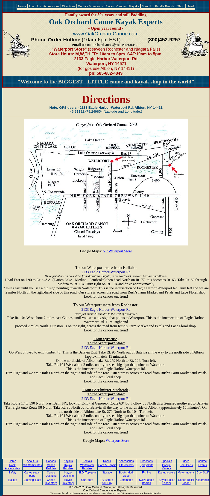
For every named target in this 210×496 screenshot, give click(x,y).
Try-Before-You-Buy (107, 481)
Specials (166, 461)
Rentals (87, 461)
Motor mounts (186, 472)
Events (202, 465)
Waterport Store (117, 440)
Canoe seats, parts (32, 474)
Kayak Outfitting (68, 474)
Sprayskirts (146, 465)
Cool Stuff (203, 472)
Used (190, 6)
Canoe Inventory (51, 481)
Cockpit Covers (166, 467)
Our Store (87, 480)
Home (22, 6)
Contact (202, 461)
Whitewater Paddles (87, 467)
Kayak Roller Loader (167, 481)
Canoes (122, 6)
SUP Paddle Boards (146, 481)
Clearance (202, 480)
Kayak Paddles (68, 467)
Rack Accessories (12, 467)
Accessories (51, 6)
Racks (109, 6)
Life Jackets (126, 465)
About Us (35, 6)
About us (32, 461)
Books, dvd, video (126, 474)
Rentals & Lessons (90, 6)
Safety (12, 472)
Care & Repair (107, 465)
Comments (126, 480)
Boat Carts (186, 465)
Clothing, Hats (32, 480)
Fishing (146, 472)
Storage (107, 472)
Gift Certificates (32, 465)
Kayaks (134, 6)
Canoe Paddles (51, 467)
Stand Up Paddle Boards (158, 6)
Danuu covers (166, 472)
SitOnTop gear (87, 472)
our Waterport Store (117, 251)
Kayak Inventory (68, 481)
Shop (180, 6)
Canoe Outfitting (50, 474)
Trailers (12, 480)
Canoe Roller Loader (186, 481)
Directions (68, 6)
